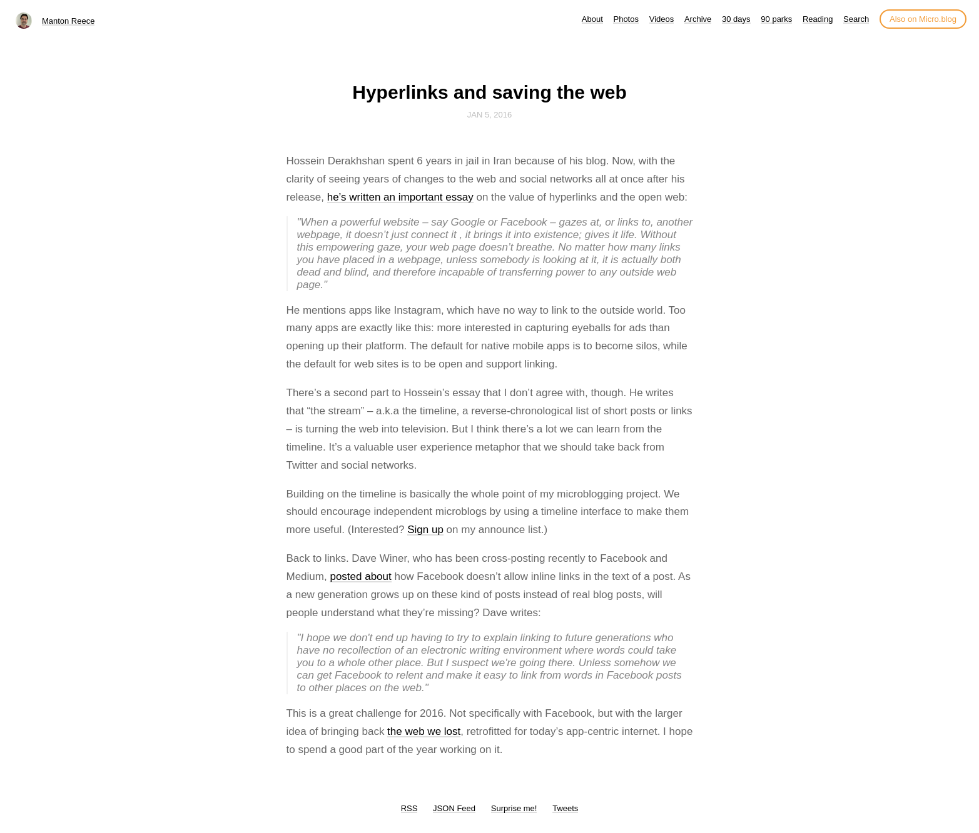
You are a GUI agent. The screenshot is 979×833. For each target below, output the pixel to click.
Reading (818, 19)
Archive (697, 19)
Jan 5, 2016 (489, 114)
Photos (625, 19)
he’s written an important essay (400, 197)
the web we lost (423, 731)
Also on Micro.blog (923, 19)
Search (856, 19)
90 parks (776, 19)
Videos (661, 19)
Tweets (565, 808)
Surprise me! (514, 808)
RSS (409, 808)
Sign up (425, 530)
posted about (360, 576)
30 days (736, 19)
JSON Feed (454, 808)
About (592, 19)
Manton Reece (68, 21)
